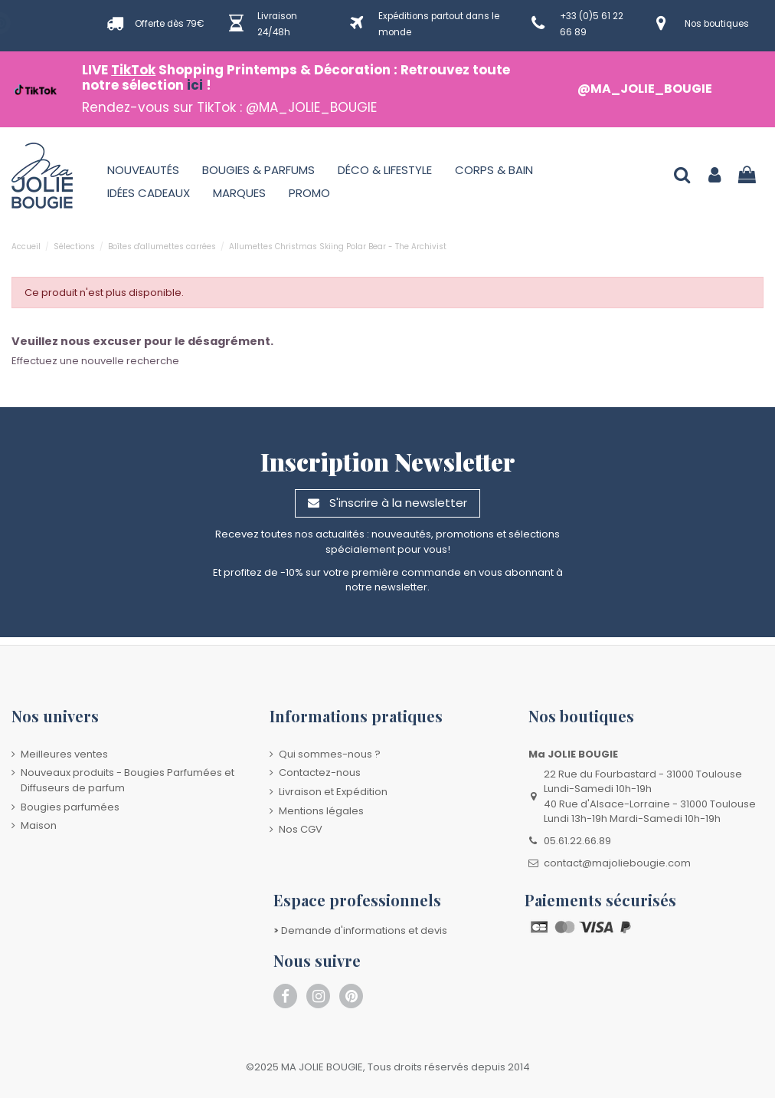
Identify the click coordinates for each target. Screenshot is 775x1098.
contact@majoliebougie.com (617, 863)
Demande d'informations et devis (360, 930)
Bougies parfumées (70, 807)
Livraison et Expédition (333, 791)
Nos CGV (300, 829)
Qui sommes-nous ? (330, 754)
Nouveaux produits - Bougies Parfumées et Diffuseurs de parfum (127, 780)
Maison (39, 825)
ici (195, 85)
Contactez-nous (320, 772)
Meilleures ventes (64, 754)
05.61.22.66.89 (577, 840)
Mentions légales (321, 811)
